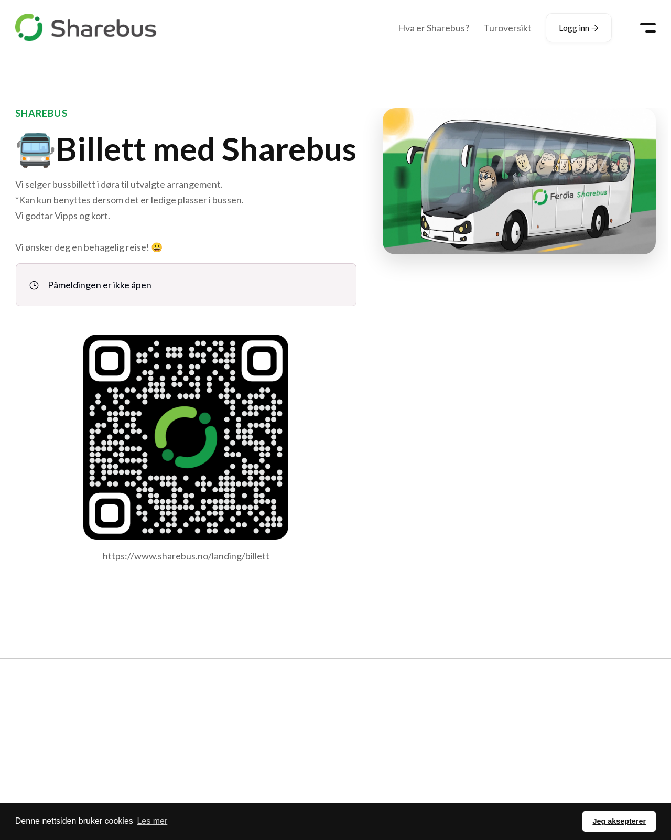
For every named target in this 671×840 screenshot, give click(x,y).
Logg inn (579, 28)
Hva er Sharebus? (433, 28)
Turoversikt (507, 28)
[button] (648, 28)
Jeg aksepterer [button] (619, 821)
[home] (86, 28)
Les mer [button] (152, 820)
